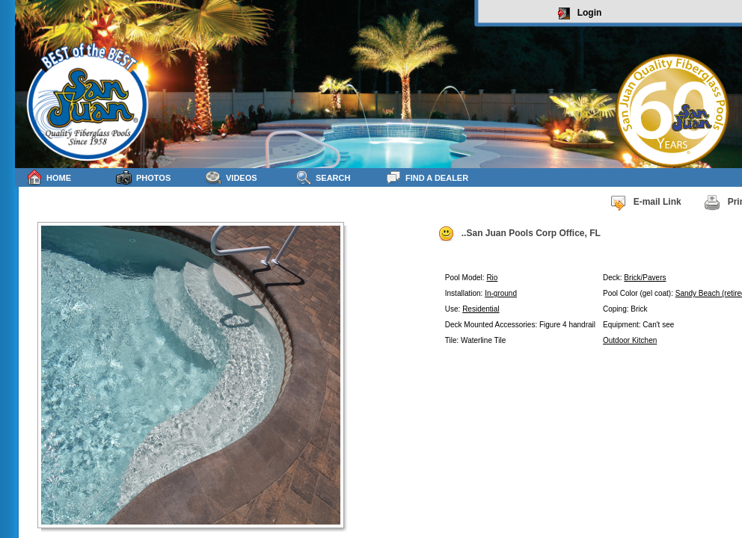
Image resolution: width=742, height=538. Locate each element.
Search (322, 177)
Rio (491, 277)
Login (580, 13)
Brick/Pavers (645, 277)
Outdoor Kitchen (630, 340)
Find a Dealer (426, 177)
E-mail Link (645, 202)
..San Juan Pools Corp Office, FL (519, 234)
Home (48, 177)
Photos (143, 177)
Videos (231, 177)
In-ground (501, 293)
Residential (480, 309)
